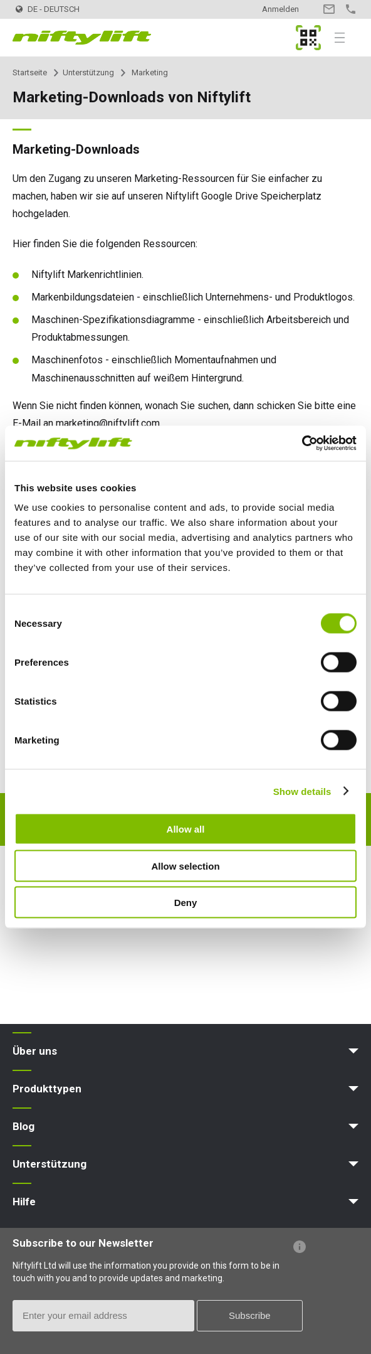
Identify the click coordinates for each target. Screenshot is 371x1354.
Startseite (30, 72)
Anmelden (280, 9)
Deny (185, 902)
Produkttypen (47, 1088)
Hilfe (24, 1201)
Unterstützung (88, 72)
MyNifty (308, 37)
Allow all (186, 829)
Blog (23, 1126)
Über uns (35, 1051)
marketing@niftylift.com (108, 423)
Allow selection (185, 865)
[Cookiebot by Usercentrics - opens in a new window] (302, 443)
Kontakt (329, 9)
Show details (302, 791)
